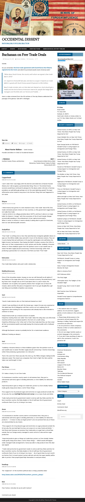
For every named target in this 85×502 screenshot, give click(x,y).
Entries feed (61, 404)
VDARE (59, 380)
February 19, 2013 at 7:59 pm (8, 411)
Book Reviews (22, 49)
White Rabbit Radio (63, 382)
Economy (31, 59)
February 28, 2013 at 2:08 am (9, 484)
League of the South (63, 365)
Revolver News (61, 369)
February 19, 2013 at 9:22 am (8, 232)
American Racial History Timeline (54, 49)
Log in (59, 401)
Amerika (59, 352)
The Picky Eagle (62, 277)
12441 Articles (28, 150)
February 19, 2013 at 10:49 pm (9, 467)
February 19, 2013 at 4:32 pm (8, 343)
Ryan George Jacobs (63, 144)
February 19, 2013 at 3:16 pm (8, 273)
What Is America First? (64, 271)
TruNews (60, 378)
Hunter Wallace (21, 59)
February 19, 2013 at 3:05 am (8, 180)
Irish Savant (61, 363)
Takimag (60, 371)
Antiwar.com (61, 354)
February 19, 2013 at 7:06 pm (8, 369)
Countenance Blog (63, 356)
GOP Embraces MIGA (63, 274)
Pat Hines (5, 367)
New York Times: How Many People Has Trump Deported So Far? (68, 132)
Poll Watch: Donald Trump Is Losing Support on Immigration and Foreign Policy (68, 146)
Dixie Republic (61, 358)
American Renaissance (64, 350)
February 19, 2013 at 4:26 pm (8, 297)
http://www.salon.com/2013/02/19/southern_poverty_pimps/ (22, 475)
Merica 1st (60, 367)
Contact (4, 49)
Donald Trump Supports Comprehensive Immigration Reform (69, 297)
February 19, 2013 (9, 59)
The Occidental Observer (65, 373)
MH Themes (53, 500)
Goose (59, 226)
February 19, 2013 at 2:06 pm (8, 260)
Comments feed (62, 407)
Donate (12, 49)
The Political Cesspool (64, 375)
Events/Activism (35, 49)
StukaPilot (6, 229)
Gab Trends (60, 361)
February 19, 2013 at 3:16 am (8, 204)
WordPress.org (61, 410)
